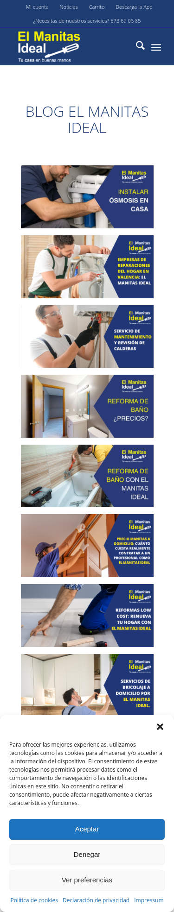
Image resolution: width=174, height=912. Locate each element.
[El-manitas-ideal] (72, 46)
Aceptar (87, 829)
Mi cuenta (37, 6)
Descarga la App (134, 6)
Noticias (69, 6)
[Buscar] (136, 46)
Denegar (87, 854)
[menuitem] (37, 7)
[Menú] (156, 47)
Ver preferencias (87, 880)
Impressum (148, 900)
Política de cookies (34, 900)
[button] (160, 726)
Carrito (97, 6)
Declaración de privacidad (96, 900)
